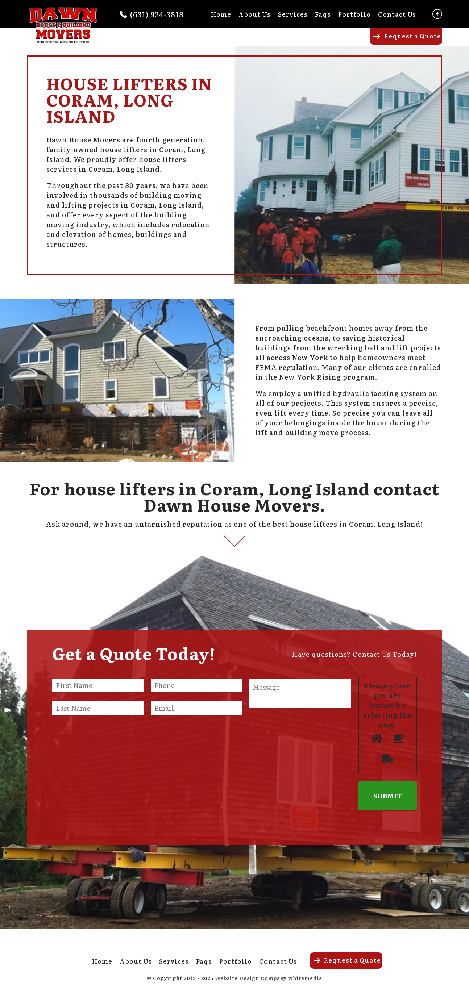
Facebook (437, 14)
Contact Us (397, 13)
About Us (254, 13)
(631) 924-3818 (157, 14)
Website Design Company (251, 977)
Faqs (323, 13)
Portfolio (354, 13)
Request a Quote (412, 35)
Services (293, 13)
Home (221, 13)
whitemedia (305, 977)
